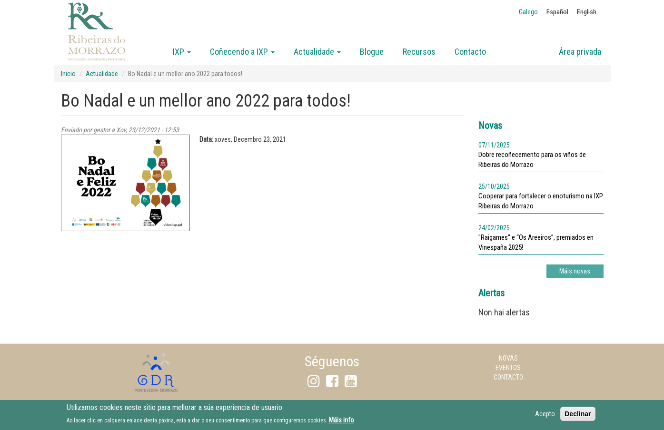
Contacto (470, 52)
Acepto (545, 416)
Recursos (419, 52)
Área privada (580, 52)
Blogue (372, 52)
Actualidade (317, 52)
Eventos (508, 367)
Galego (528, 12)
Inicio (68, 74)
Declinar (578, 416)
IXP (182, 52)
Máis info (341, 422)
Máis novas (574, 271)
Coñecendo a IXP (242, 52)
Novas (508, 358)
